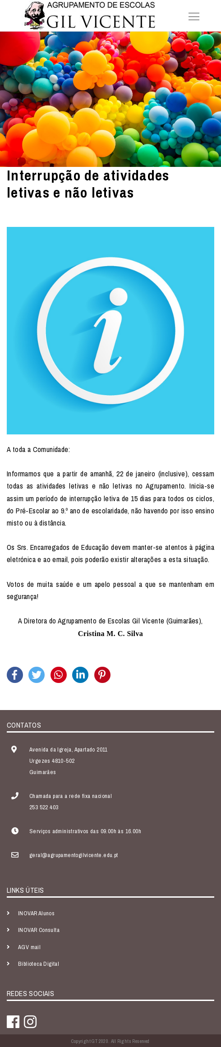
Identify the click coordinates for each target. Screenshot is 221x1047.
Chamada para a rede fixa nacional (70, 796)
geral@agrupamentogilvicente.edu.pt (73, 855)
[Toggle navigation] (191, 15)
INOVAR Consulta (39, 930)
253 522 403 (43, 807)
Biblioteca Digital (38, 964)
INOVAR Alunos (36, 913)
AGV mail (29, 947)
